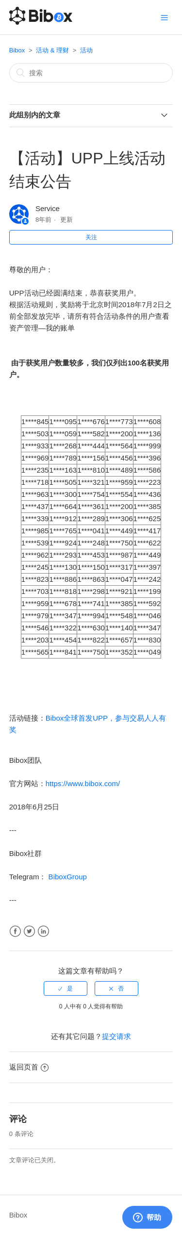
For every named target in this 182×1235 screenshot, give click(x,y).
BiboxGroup (66, 877)
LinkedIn (43, 931)
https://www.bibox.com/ (83, 783)
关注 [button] (91, 237)
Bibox (17, 50)
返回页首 (29, 1067)
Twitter (29, 931)
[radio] (65, 988)
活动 (86, 50)
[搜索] (91, 72)
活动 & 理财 (52, 50)
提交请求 (116, 1036)
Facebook (15, 931)
